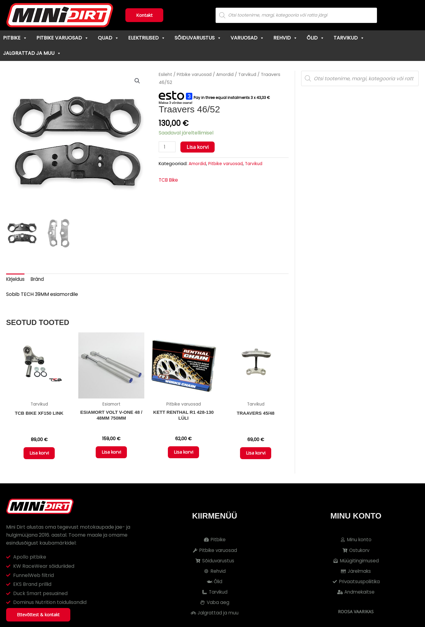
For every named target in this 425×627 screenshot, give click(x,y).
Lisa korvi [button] (39, 455)
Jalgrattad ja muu (32, 53)
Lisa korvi (198, 147)
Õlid (315, 37)
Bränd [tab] (39, 279)
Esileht (166, 74)
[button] (136, 81)
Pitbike (15, 37)
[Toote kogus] (167, 147)
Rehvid (285, 37)
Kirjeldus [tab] (16, 279)
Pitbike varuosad (62, 37)
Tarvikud (349, 37)
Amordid (228, 74)
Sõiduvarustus (198, 37)
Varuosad (247, 37)
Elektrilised (146, 37)
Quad (108, 37)
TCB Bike (169, 180)
